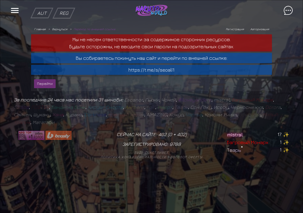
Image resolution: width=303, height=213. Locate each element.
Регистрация (235, 29)
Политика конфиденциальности (133, 157)
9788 (175, 144)
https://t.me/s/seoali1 (151, 70)
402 (181, 134)
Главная (40, 29)
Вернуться (59, 29)
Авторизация (259, 29)
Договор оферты (186, 157)
